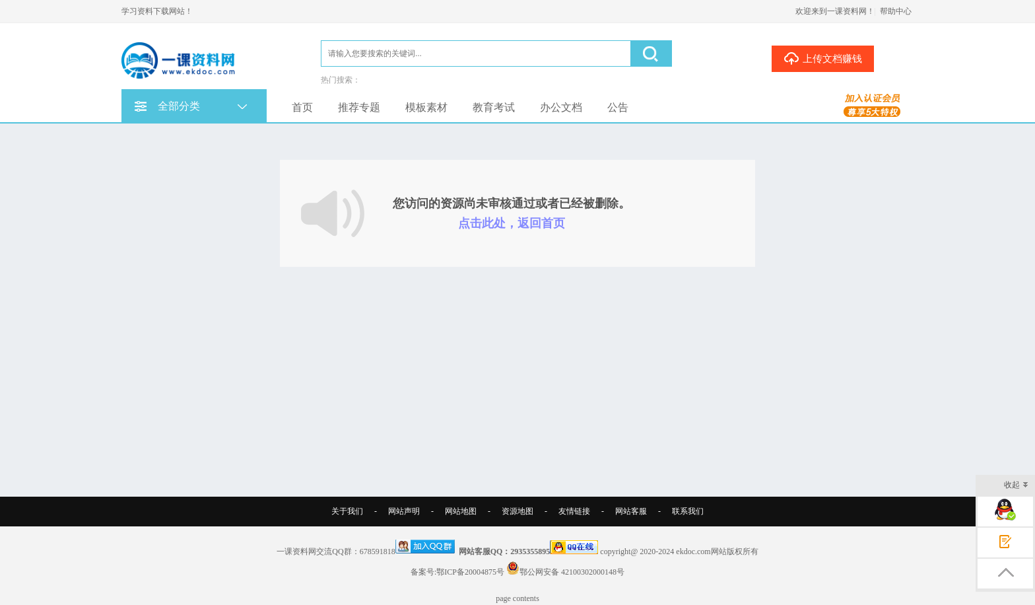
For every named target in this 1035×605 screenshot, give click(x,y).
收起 (1016, 486)
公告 (617, 107)
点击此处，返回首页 (511, 223)
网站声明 (404, 511)
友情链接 (574, 511)
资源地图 (517, 511)
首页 (302, 107)
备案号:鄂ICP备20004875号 (457, 572)
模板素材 (426, 107)
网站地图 (461, 511)
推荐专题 (359, 107)
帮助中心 (896, 11)
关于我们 (347, 511)
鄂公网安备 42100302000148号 (571, 572)
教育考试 (494, 107)
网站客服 (631, 511)
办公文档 (561, 107)
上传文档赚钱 (823, 58)
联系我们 (688, 511)
